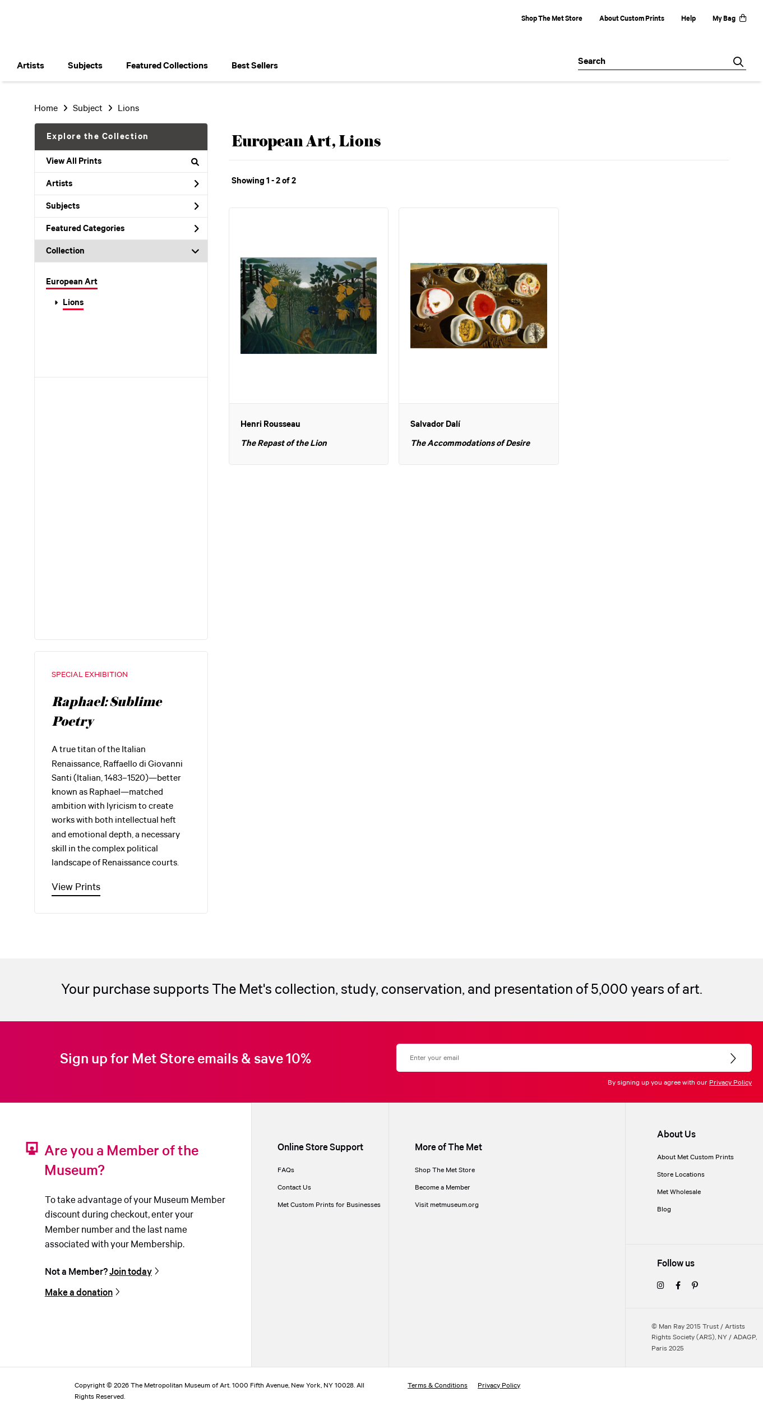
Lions (73, 302)
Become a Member (442, 1187)
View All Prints (122, 161)
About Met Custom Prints (695, 1157)
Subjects (122, 206)
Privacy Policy (730, 1082)
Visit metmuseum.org (447, 1205)
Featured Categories (122, 228)
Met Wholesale (679, 1192)
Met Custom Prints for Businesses (329, 1205)
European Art (72, 282)
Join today (130, 1272)
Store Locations (681, 1174)
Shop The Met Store (551, 19)
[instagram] (660, 1286)
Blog (664, 1209)
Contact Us (294, 1187)
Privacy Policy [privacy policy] (499, 1385)
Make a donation (79, 1293)
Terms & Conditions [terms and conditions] (438, 1385)
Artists (122, 184)
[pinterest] (695, 1286)
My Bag (729, 19)
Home (46, 108)
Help (688, 19)
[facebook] (678, 1286)
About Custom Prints (631, 19)
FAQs (286, 1170)
